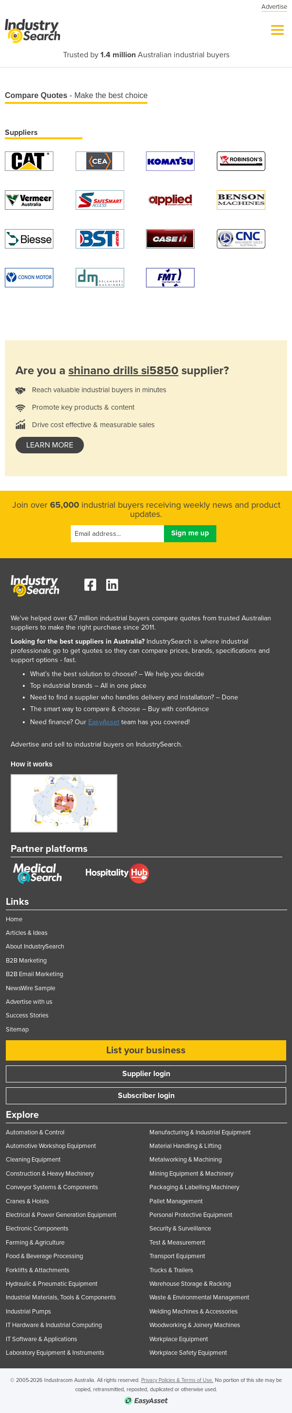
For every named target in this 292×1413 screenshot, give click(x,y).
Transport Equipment (177, 1256)
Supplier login (146, 1074)
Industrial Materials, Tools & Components (61, 1297)
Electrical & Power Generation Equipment (61, 1215)
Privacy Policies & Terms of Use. (177, 1380)
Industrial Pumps (28, 1311)
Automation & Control (35, 1132)
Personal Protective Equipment (190, 1215)
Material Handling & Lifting (185, 1146)
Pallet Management (176, 1201)
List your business (146, 1050)
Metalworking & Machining (185, 1160)
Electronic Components (37, 1228)
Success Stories (27, 1015)
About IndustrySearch (35, 946)
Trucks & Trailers (171, 1270)
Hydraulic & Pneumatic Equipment (51, 1284)
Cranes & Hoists (27, 1201)
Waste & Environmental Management (199, 1297)
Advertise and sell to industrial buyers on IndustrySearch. (96, 744)
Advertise (274, 7)
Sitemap (17, 1029)
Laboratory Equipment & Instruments (55, 1353)
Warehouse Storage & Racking (190, 1284)
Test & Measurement (177, 1243)
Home (14, 919)
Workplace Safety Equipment (188, 1353)
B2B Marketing (26, 960)
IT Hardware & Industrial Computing (54, 1325)
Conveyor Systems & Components (52, 1187)
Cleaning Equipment (33, 1160)
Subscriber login (146, 1095)
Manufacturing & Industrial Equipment (200, 1132)
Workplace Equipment (178, 1339)
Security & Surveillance (180, 1228)
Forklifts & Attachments (37, 1270)
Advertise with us (29, 1002)
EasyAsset (103, 722)
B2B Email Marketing (34, 974)
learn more (49, 445)
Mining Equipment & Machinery (191, 1174)
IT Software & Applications (41, 1339)
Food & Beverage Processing (44, 1256)
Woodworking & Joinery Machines (194, 1325)
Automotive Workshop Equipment (51, 1146)
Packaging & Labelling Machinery (194, 1187)
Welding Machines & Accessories (193, 1311)
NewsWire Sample (30, 988)
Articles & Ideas (27, 933)
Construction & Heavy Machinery (50, 1174)
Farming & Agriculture (35, 1243)
